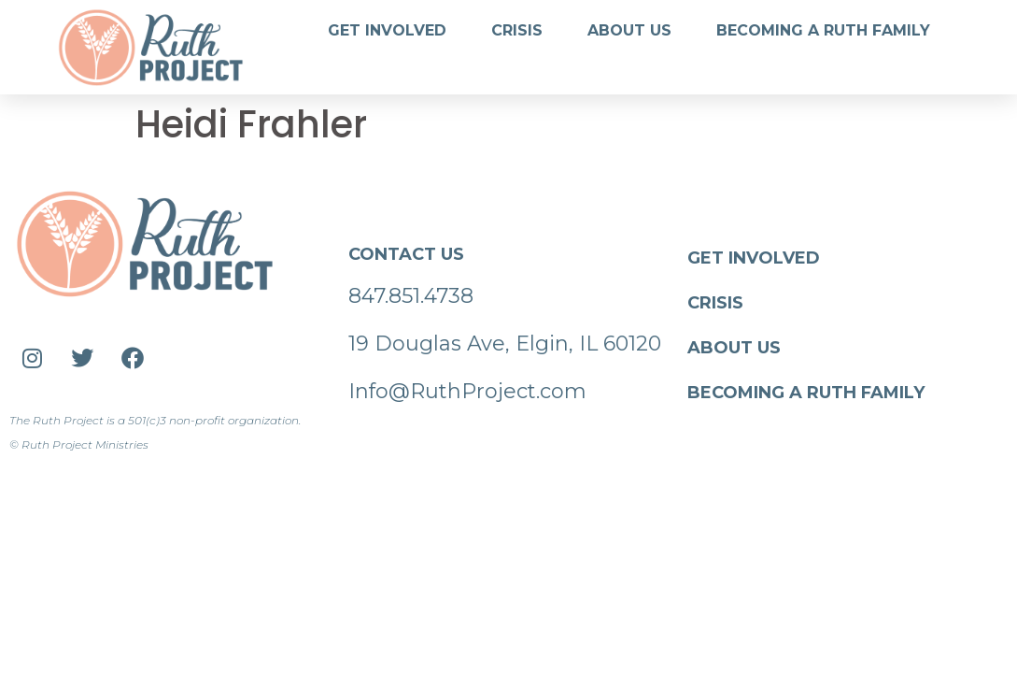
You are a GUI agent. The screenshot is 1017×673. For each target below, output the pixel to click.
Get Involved (387, 30)
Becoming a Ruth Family (823, 30)
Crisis (517, 30)
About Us (629, 30)
